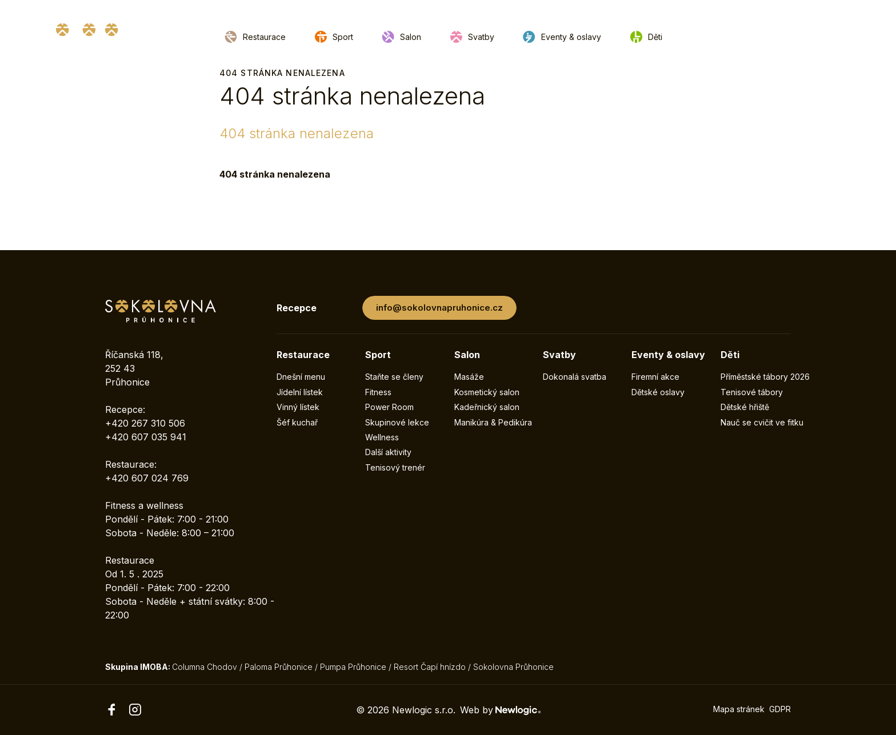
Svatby (481, 37)
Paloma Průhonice (279, 667)
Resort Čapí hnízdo (430, 667)
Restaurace (264, 37)
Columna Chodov (204, 667)
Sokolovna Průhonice (513, 667)
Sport (343, 37)
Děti (655, 37)
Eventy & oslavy (571, 37)
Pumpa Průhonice (353, 667)
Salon (410, 37)
